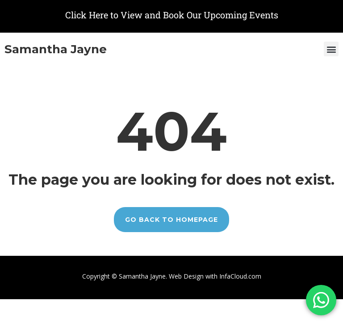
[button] (331, 49)
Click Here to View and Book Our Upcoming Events (171, 15)
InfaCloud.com (239, 276)
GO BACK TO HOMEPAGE (171, 220)
